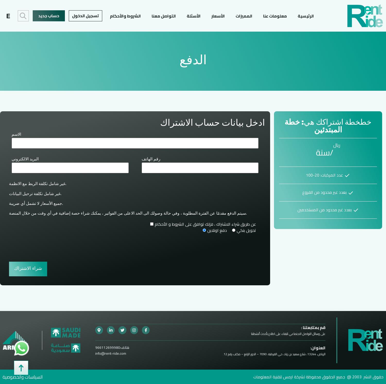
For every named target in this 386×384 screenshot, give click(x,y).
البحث (23, 15)
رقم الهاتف (151, 159)
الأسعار (218, 15)
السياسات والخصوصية (23, 376)
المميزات (244, 15)
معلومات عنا (275, 15)
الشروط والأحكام (125, 15)
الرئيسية (306, 15)
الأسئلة (194, 15)
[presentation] (48, 246)
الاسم (16, 135)
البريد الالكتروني (25, 159)
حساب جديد (48, 16)
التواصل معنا (164, 15)
